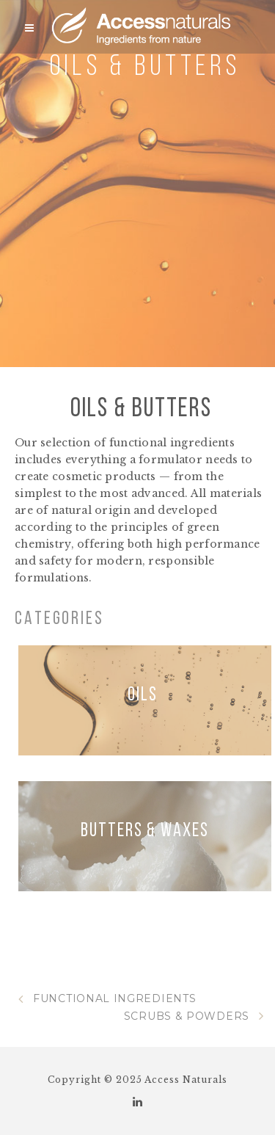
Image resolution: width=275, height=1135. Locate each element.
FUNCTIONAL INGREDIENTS (107, 999)
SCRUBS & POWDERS (194, 1016)
